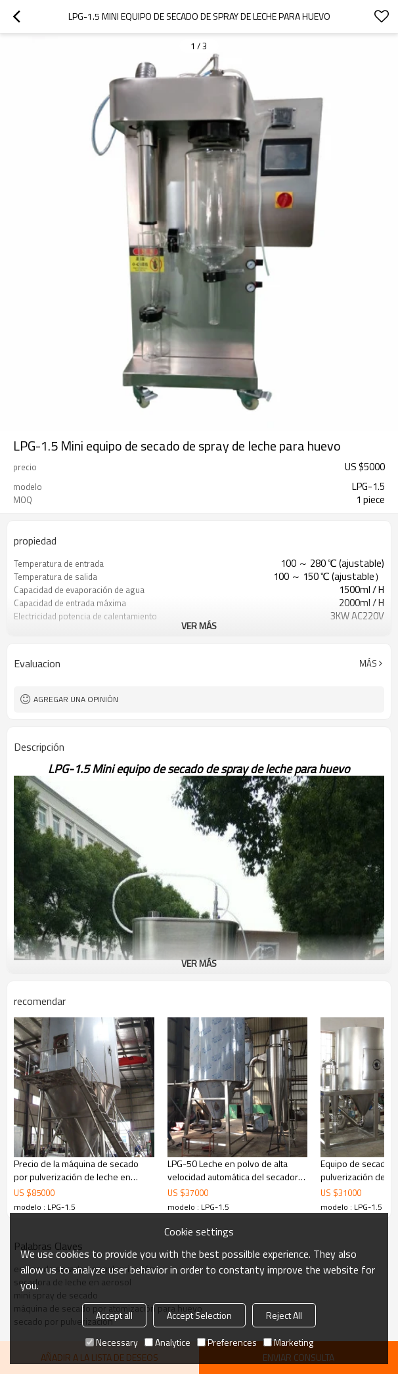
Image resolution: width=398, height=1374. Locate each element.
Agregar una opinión (75, 699)
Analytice (167, 1342)
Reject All (284, 1315)
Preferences (227, 1342)
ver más (199, 625)
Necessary (111, 1342)
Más (368, 663)
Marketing (288, 1342)
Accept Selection (199, 1315)
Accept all (114, 1315)
